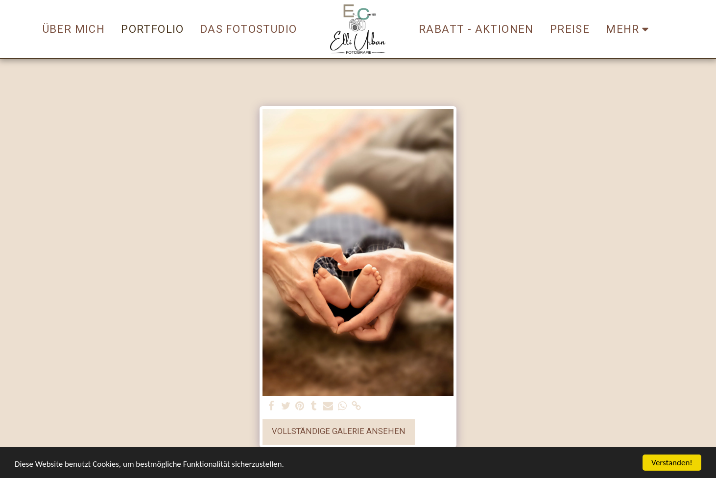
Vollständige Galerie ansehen (339, 431)
